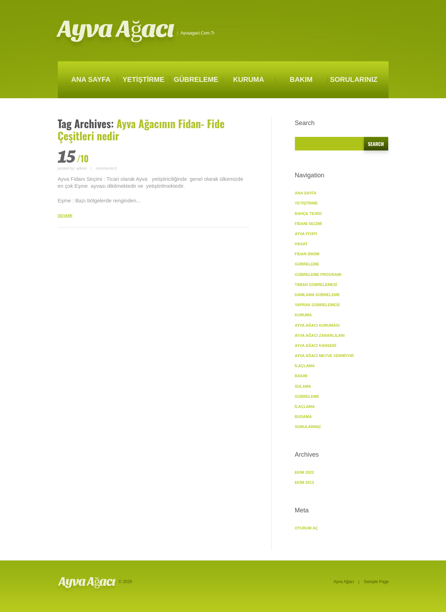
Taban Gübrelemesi (316, 284)
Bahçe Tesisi (308, 213)
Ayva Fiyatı (306, 234)
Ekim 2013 (304, 482)
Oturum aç (306, 528)
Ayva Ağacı (116, 29)
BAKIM (301, 79)
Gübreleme (307, 396)
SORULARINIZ (354, 79)
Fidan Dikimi (307, 254)
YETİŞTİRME (143, 79)
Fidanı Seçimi (308, 224)
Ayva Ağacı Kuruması (317, 325)
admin (81, 168)
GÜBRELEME (196, 79)
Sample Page (376, 581)
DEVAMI (65, 216)
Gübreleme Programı (318, 274)
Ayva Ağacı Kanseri (315, 345)
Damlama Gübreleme (317, 295)
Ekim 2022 (304, 472)
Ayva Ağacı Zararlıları (320, 335)
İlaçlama (305, 366)
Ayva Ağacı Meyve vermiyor (324, 356)
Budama (303, 417)
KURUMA (248, 79)
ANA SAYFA (91, 79)
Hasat (301, 244)
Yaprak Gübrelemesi (317, 305)
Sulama (303, 386)
